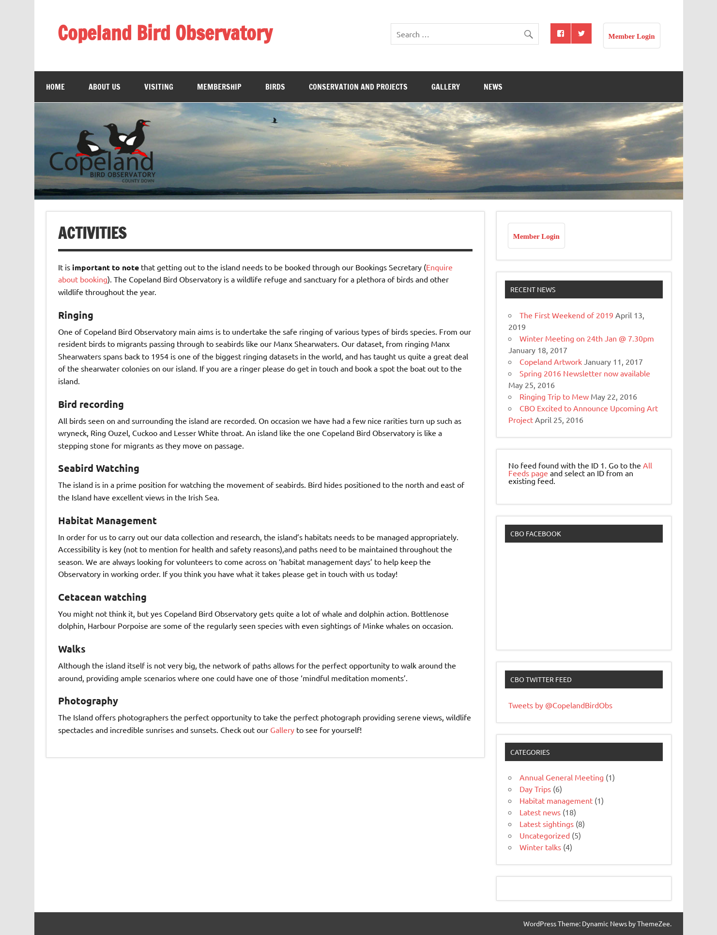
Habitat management (556, 800)
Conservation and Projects (358, 86)
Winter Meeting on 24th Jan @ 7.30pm (586, 338)
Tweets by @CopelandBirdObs (560, 705)
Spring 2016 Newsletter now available (584, 373)
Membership (219, 86)
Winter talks (540, 847)
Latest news (540, 812)
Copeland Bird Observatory (165, 33)
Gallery (445, 86)
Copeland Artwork (550, 361)
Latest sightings (546, 823)
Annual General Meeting (561, 777)
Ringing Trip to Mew (554, 396)
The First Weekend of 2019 (566, 315)
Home (55, 86)
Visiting (158, 86)
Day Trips (535, 789)
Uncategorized (544, 835)
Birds (275, 86)
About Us (105, 86)
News (493, 86)
